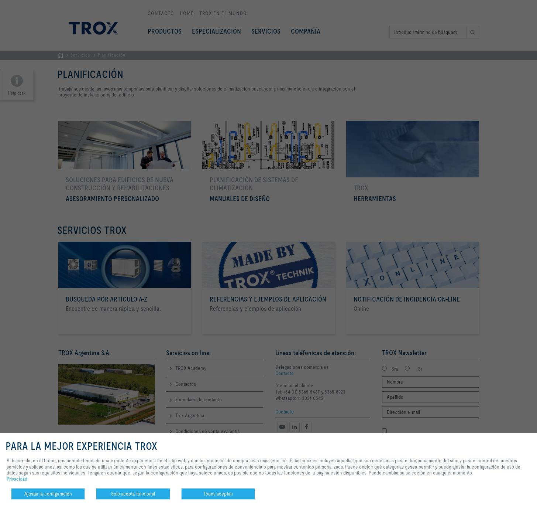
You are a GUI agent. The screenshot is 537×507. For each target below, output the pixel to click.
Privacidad (17, 479)
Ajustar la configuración (48, 494)
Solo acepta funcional (133, 494)
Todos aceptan (218, 494)
